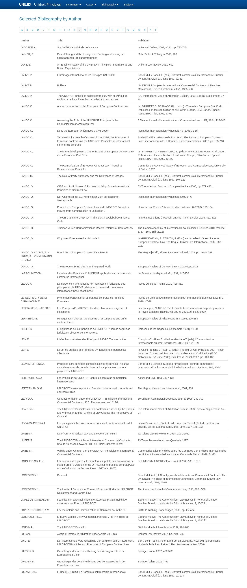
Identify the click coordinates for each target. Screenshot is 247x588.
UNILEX (26, 4)
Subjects (129, 4)
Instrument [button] (73, 4)
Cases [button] (91, 4)
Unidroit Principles (47, 4)
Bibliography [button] (110, 4)
